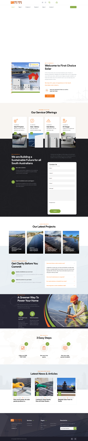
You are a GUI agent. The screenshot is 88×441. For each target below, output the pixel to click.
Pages (20, 7)
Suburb (51, 173)
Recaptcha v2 (52, 202)
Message (51, 188)
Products (28, 7)
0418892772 (14, 428)
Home (13, 7)
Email (50, 178)
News (44, 7)
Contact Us (14, 426)
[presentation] (57, 206)
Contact (51, 7)
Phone (51, 183)
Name (50, 168)
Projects (36, 7)
